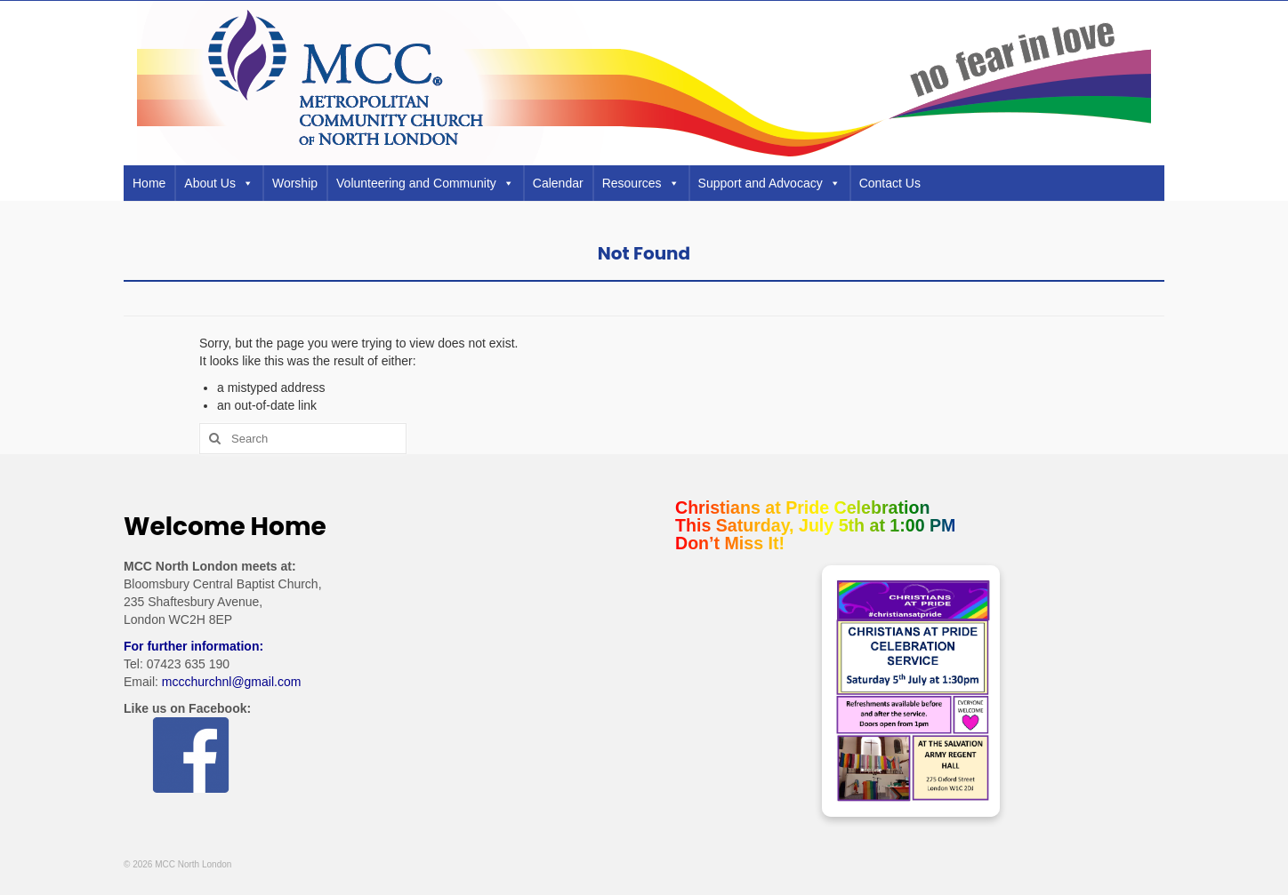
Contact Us (890, 183)
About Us (219, 183)
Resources (641, 183)
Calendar (558, 183)
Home (149, 183)
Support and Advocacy (769, 183)
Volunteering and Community (425, 183)
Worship (295, 183)
